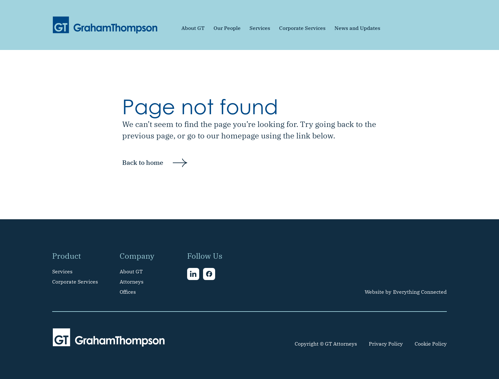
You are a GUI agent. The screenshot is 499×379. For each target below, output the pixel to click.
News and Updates (357, 28)
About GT (193, 28)
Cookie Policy (431, 343)
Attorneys (132, 281)
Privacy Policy (386, 343)
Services (260, 28)
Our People (227, 28)
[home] (105, 25)
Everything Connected (420, 292)
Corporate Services (302, 28)
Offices (128, 292)
